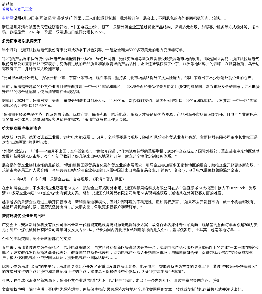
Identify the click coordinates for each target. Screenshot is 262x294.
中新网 (7, 18)
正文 (29, 9)
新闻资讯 (17, 9)
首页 (6, 9)
